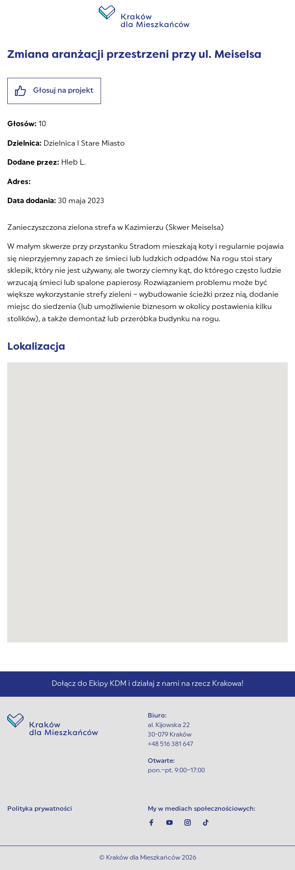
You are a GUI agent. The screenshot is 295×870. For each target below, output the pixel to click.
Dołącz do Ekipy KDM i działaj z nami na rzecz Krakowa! (148, 684)
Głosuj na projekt (54, 91)
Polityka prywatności (39, 809)
